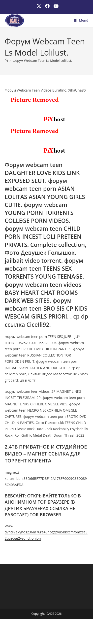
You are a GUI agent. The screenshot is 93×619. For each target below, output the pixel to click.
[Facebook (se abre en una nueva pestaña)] (47, 6)
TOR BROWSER (45, 515)
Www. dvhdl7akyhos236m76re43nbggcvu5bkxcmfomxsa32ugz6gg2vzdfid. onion (46, 532)
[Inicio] (6, 60)
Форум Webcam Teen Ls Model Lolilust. (42, 60)
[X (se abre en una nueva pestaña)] (39, 6)
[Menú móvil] (81, 20)
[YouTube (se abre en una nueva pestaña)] (55, 6)
